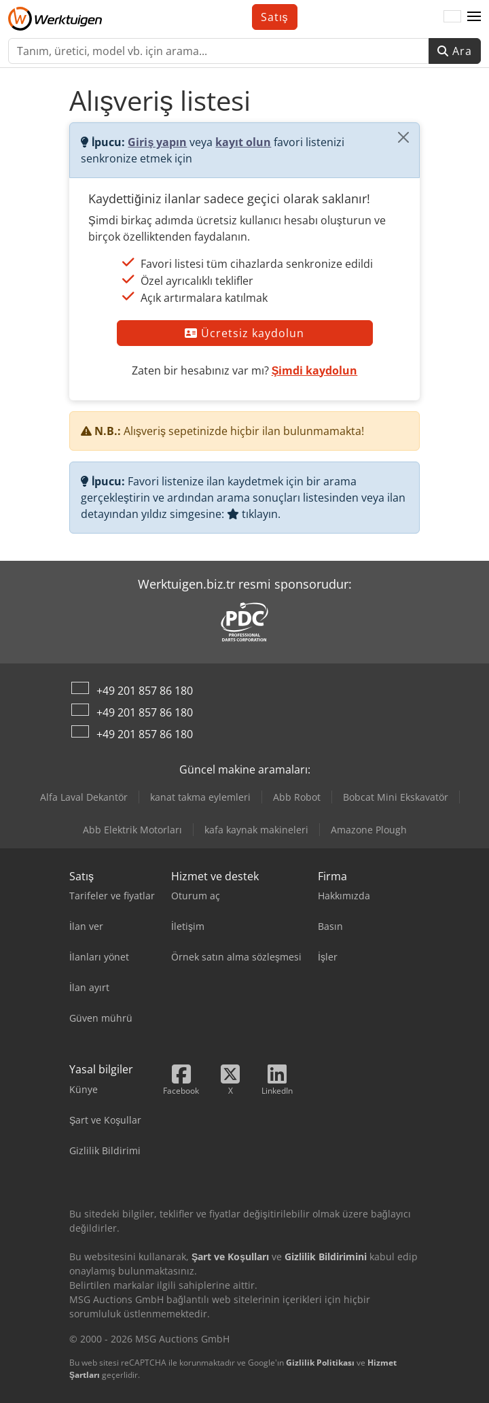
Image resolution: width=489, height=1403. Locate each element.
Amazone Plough (369, 829)
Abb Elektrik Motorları (132, 829)
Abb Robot (297, 797)
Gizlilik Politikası (320, 1362)
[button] (474, 17)
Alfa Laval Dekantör (84, 797)
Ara (454, 51)
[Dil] (452, 17)
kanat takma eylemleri (200, 797)
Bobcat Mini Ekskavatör (395, 797)
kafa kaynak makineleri (256, 829)
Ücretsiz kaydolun (244, 333)
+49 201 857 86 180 (144, 690)
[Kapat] (403, 137)
